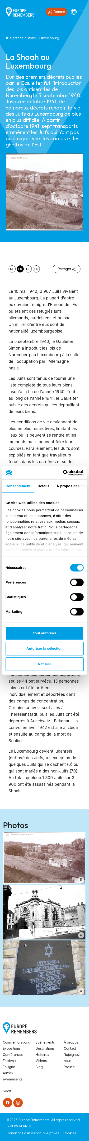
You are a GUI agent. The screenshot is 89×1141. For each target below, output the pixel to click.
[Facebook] (7, 1102)
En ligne (9, 1067)
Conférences (13, 1055)
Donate (56, 12)
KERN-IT (25, 1126)
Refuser (44, 664)
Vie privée (51, 1133)
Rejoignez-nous (72, 1058)
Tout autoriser (44, 633)
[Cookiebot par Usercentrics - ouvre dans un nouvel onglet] (63, 473)
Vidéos (41, 1061)
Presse (69, 1067)
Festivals (9, 1061)
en (36, 269)
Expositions (12, 1048)
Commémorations (16, 1042)
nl (12, 269)
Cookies (69, 1133)
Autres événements (12, 1076)
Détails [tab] (43, 486)
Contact (70, 1048)
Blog (39, 1067)
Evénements (45, 1042)
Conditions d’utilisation (24, 1133)
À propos (71, 1042)
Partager (66, 269)
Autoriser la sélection (44, 648)
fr (20, 269)
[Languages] (74, 12)
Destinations (45, 1048)
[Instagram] (18, 1102)
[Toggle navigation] (81, 12)
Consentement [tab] (17, 486)
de (28, 269)
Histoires (42, 1055)
